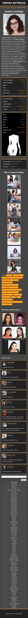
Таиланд (14, 581)
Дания (14, 520)
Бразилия (14, 508)
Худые (19, 297)
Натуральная (21, 132)
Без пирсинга (6, 297)
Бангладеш (14, 498)
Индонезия (14, 528)
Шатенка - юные (18, 275)
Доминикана (14, 522)
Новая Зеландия (14, 559)
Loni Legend (8, 339)
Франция (14, 591)
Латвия (14, 549)
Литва (14, 551)
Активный (22, 80)
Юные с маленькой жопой (10, 285)
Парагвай (14, 563)
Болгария (14, 506)
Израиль (14, 524)
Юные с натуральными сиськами (12, 302)
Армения (14, 496)
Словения (14, 579)
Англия (14, 492)
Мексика (14, 553)
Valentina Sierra (14, 353)
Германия (14, 516)
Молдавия (14, 555)
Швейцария (14, 597)
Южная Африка (14, 603)
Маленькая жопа (7, 282)
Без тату (9, 275)
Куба (14, 548)
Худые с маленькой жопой (10, 292)
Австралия (14, 482)
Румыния (14, 573)
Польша (14, 565)
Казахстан (14, 538)
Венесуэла (14, 512)
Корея (14, 546)
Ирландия (14, 530)
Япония (14, 607)
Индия (14, 526)
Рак (24, 104)
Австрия (14, 484)
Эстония (14, 601)
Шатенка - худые (7, 294)
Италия (14, 536)
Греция (14, 518)
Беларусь (14, 502)
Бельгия (14, 504)
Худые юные (17, 294)
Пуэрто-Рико (14, 569)
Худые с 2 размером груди (10, 280)
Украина (13, 585)
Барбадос (14, 500)
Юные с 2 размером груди (10, 287)
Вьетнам (14, 514)
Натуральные (21, 127)
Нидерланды (14, 557)
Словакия (14, 577)
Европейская (21, 106)
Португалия (14, 567)
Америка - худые (7, 299)
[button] (14, 182)
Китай (14, 542)
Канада (14, 540)
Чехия (14, 593)
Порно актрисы (13, 3)
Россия (14, 571)
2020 (23, 82)
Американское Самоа (14, 490)
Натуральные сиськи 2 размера (11, 289)
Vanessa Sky (19, 339)
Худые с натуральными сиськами (12, 277)
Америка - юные (7, 304)
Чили (14, 595)
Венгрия (14, 510)
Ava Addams (8, 326)
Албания (14, 486)
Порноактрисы (5, 7)
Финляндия (14, 589)
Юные (13, 297)
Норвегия (14, 561)
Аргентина (14, 494)
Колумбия (14, 544)
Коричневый (21, 90)
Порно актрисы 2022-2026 (14, 613)
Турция (14, 583)
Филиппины (14, 587)
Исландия (14, 532)
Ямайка (14, 605)
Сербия (14, 575)
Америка (13, 7)
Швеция (14, 599)
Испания (14, 534)
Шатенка (22, 93)
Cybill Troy (20, 326)
